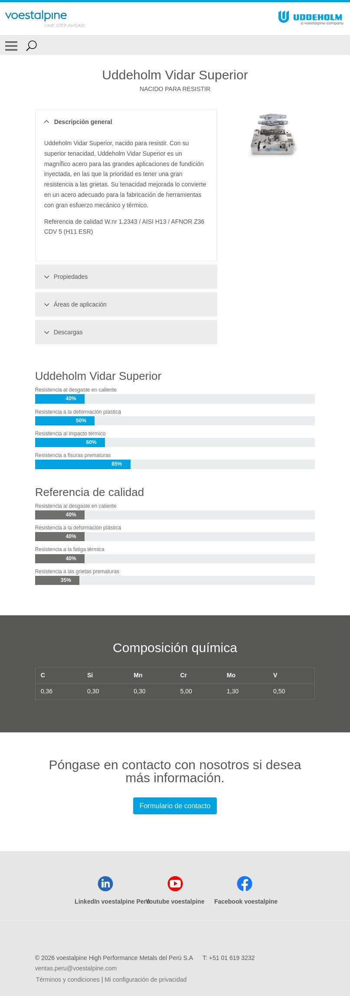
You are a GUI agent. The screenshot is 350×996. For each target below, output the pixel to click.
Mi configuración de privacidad (145, 979)
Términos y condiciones (68, 979)
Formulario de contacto (175, 806)
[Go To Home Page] (45, 18)
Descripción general (77, 122)
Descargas (62, 332)
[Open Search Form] (31, 45)
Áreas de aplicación (74, 304)
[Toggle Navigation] (11, 45)
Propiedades (64, 276)
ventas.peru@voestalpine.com (76, 968)
